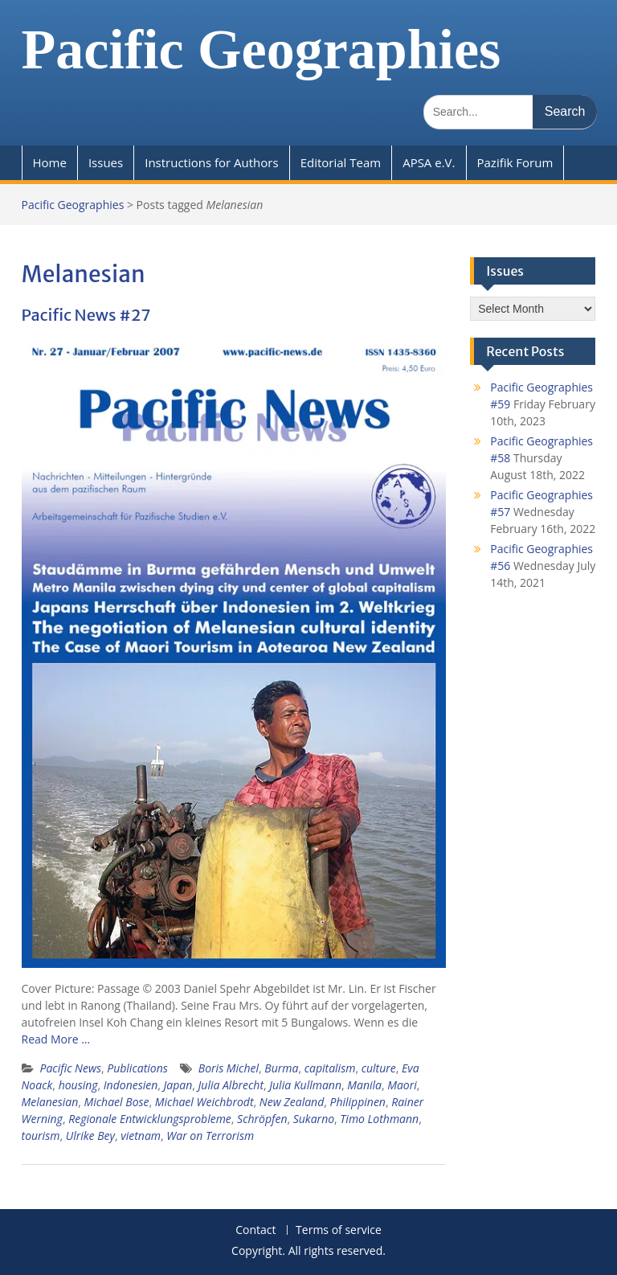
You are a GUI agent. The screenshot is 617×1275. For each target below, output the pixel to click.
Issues (105, 162)
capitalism (330, 1068)
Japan (178, 1085)
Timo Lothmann (379, 1118)
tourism (41, 1135)
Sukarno (313, 1118)
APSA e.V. (428, 162)
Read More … (56, 1039)
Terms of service (339, 1230)
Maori (402, 1085)
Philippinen (358, 1101)
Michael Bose (116, 1101)
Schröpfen (262, 1118)
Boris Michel (228, 1068)
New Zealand (291, 1101)
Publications (137, 1068)
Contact (255, 1230)
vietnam (141, 1135)
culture (379, 1068)
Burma (281, 1068)
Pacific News (70, 1068)
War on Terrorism (210, 1135)
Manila (364, 1085)
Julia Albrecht (231, 1085)
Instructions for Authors (211, 162)
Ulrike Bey (90, 1135)
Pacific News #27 (86, 315)
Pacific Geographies (261, 49)
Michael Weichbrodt (204, 1101)
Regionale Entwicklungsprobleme (149, 1118)
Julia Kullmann (305, 1085)
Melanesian (50, 1101)
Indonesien (130, 1085)
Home (50, 162)
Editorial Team (341, 162)
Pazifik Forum (515, 162)
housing (78, 1085)
